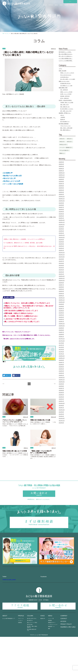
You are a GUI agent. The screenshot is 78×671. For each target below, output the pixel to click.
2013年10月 (62, 409)
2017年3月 (61, 349)
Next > (53, 393)
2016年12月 (62, 356)
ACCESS (63, 655)
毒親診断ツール (51, 660)
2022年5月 (61, 244)
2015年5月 (61, 392)
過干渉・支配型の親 (64, 98)
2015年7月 (61, 388)
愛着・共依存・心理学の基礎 (66, 127)
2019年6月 (61, 310)
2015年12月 (62, 377)
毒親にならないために (64, 81)
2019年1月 (61, 321)
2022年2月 (61, 248)
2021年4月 (61, 267)
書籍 (49, 662)
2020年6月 (61, 287)
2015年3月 (61, 397)
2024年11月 (62, 198)
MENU (56, 5)
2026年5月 (61, 162)
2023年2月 (61, 233)
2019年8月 (61, 306)
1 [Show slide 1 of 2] (3, 362)
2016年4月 (61, 368)
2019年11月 (62, 300)
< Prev (4, 393)
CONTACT (70, 1)
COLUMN (72, 5)
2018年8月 (61, 330)
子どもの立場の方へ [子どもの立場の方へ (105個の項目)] (64, 150)
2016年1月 (61, 375)
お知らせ (62, 115)
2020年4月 (61, 289)
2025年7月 (61, 183)
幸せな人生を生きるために (65, 75)
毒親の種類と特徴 (63, 87)
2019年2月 (61, 319)
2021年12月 (62, 252)
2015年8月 (61, 386)
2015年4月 (61, 394)
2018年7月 (61, 332)
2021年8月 (61, 259)
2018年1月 (61, 336)
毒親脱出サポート (51, 656)
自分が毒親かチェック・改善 (66, 85)
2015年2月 (61, 399)
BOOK (61, 5)
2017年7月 (61, 345)
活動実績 (20, 656)
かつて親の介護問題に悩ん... (66, 58)
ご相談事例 (62, 117)
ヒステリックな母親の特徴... (66, 60)
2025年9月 (61, 179)
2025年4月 (61, 190)
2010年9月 (61, 422)
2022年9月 (61, 239)
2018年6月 (61, 334)
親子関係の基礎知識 (63, 123)
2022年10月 (62, 237)
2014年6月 (61, 405)
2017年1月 (61, 353)
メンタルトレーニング (52, 658)
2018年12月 (62, 323)
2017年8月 (61, 343)
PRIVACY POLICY (66, 658)
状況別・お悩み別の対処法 (65, 100)
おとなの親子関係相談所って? (8, 652)
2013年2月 (61, 416)
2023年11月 (62, 222)
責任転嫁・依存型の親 (64, 96)
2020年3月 (61, 291)
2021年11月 (62, 254)
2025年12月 (62, 172)
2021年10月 (62, 256)
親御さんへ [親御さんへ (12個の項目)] (62, 153)
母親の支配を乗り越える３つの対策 (14, 461)
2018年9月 (61, 328)
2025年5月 (61, 187)
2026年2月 (61, 168)
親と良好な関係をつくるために (66, 108)
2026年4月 (61, 164)
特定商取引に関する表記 (68, 661)
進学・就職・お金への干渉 (65, 111)
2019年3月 (61, 317)
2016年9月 (61, 360)
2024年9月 (61, 203)
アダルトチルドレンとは (65, 125)
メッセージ (20, 654)
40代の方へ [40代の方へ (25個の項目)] (69, 141)
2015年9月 (61, 384)
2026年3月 (61, 166)
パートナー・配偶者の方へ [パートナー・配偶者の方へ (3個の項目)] (66, 147)
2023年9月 (61, 226)
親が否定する (30, 654)
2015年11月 (62, 379)
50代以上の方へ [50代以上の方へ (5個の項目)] (63, 144)
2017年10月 (62, 340)
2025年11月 (62, 175)
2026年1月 (61, 170)
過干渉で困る (30, 658)
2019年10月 (62, 302)
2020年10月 (62, 280)
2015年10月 (62, 381)
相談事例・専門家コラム (65, 113)
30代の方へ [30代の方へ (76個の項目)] (62, 141)
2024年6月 (61, 209)
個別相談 (50, 654)
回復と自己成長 (62, 70)
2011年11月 (62, 420)
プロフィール (21, 652)
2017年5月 (61, 347)
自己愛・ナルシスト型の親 (65, 94)
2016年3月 (61, 371)
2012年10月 (62, 418)
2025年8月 (61, 181)
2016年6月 (61, 364)
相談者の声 (62, 119)
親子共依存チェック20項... (65, 52)
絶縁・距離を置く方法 (64, 106)
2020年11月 (62, 278)
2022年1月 (61, 250)
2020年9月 (61, 282)
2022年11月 (62, 235)
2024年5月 (61, 211)
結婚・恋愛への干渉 (64, 104)
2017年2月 (61, 351)
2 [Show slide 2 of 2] (4, 362)
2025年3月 (61, 192)
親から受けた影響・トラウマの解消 (67, 79)
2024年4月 (61, 213)
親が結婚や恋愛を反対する (31, 664)
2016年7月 (61, 362)
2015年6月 (61, 390)
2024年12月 (62, 196)
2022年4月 (61, 246)
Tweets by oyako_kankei (9, 613)
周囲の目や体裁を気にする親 (40, 429)
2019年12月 (62, 297)
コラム (5, 48)
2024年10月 (62, 200)
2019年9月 (61, 304)
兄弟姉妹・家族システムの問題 (66, 102)
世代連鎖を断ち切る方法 (65, 83)
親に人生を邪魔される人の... (66, 54)
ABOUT (45, 5)
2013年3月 (61, 414)
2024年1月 (61, 218)
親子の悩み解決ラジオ (64, 121)
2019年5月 (61, 312)
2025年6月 (61, 185)
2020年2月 (61, 293)
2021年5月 (61, 265)
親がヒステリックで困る (32, 656)
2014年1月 (61, 407)
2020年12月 (62, 276)
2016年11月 (62, 358)
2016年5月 (61, 366)
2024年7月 (61, 207)
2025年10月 (62, 177)
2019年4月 (61, 315)
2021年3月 (61, 269)
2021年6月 (61, 263)
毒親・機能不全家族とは (65, 130)
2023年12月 (62, 220)
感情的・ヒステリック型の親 (66, 91)
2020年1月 (61, 295)
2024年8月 (61, 205)
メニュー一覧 (51, 652)
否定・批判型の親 (64, 89)
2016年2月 (61, 373)
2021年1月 (61, 274)
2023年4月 (61, 231)
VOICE (66, 5)
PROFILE (51, 5)
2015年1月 (61, 401)
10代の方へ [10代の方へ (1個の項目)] (62, 138)
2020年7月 (61, 284)
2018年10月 (62, 325)
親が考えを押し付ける (31, 652)
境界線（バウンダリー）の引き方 (67, 72)
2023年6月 (61, 228)
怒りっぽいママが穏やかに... (66, 56)
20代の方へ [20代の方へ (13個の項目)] (69, 138)
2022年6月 (61, 241)
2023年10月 (62, 224)
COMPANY (63, 650)
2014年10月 (62, 403)
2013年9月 (61, 412)
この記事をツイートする (11, 384)
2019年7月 (61, 308)
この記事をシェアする (31, 384)
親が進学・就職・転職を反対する (32, 661)
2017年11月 (62, 338)
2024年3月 (61, 216)
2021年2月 (61, 272)
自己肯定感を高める (64, 77)
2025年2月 (61, 194)
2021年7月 (61, 261)
